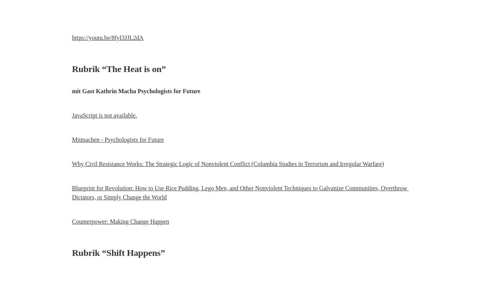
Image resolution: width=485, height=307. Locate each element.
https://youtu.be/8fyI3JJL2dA (108, 37)
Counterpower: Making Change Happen (120, 221)
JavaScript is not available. (104, 115)
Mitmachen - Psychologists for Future (118, 139)
